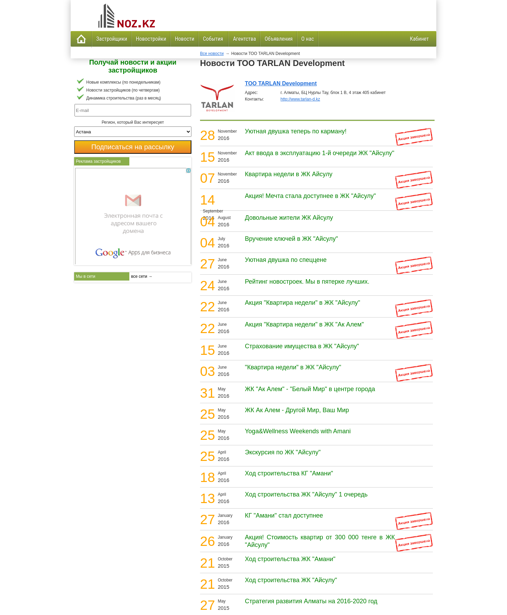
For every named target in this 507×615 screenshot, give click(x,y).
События (213, 39)
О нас (307, 39)
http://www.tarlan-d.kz (300, 99)
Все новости (211, 53)
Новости (184, 39)
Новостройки (151, 39)
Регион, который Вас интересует (133, 122)
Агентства (244, 39)
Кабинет (419, 39)
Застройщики (111, 39)
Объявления (278, 39)
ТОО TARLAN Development (281, 83)
